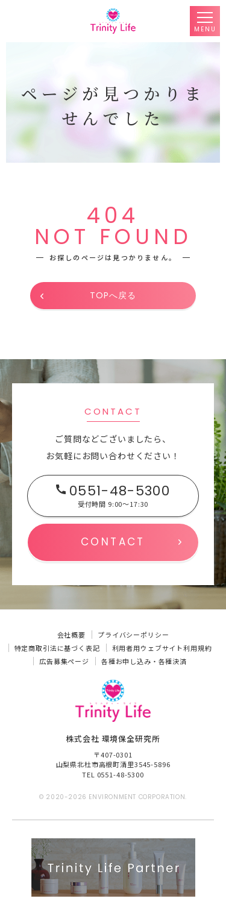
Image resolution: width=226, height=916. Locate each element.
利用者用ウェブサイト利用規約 (162, 648)
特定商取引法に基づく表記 (57, 648)
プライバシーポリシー (133, 634)
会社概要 (71, 634)
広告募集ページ (64, 661)
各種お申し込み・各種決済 (144, 661)
